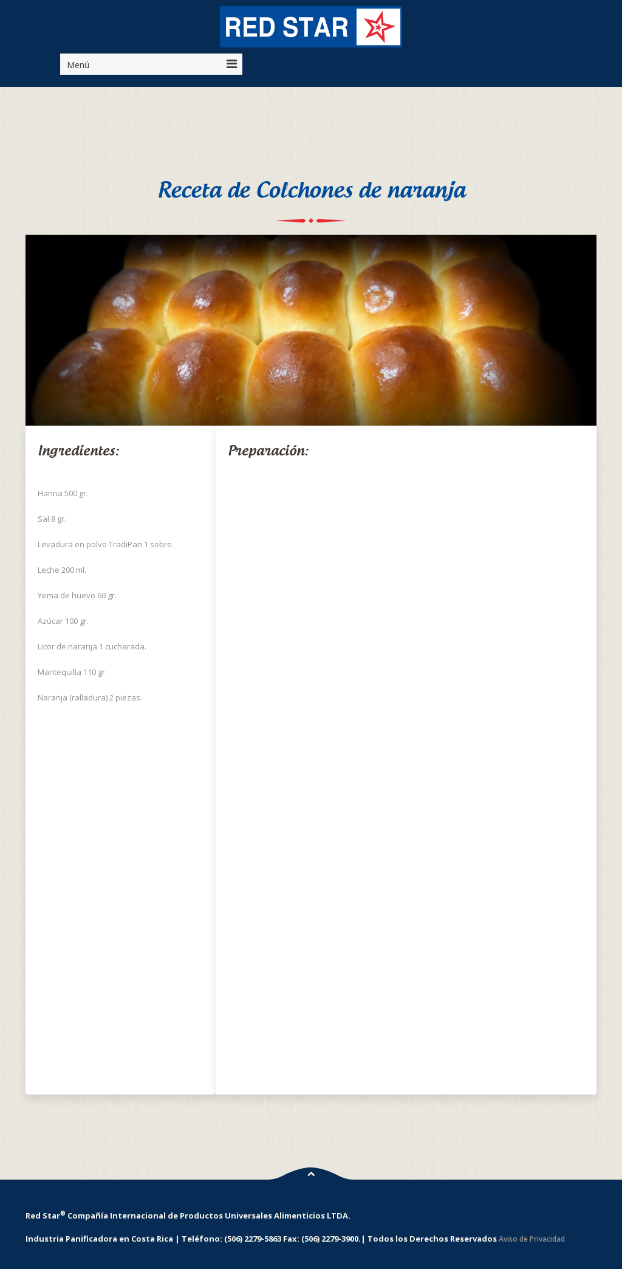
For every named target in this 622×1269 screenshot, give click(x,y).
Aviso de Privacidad (532, 1239)
